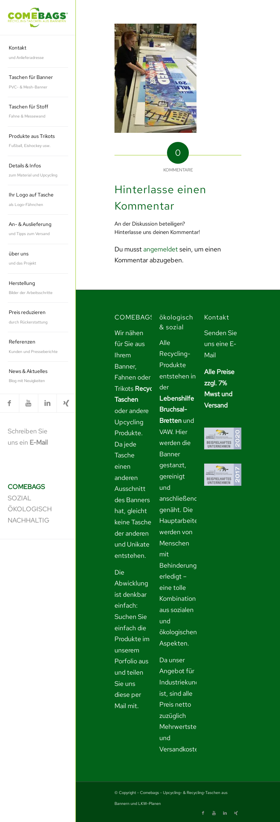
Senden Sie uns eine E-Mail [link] (220, 344)
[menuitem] (38, 53)
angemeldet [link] (160, 249)
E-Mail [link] (39, 442)
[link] (38, 18)
